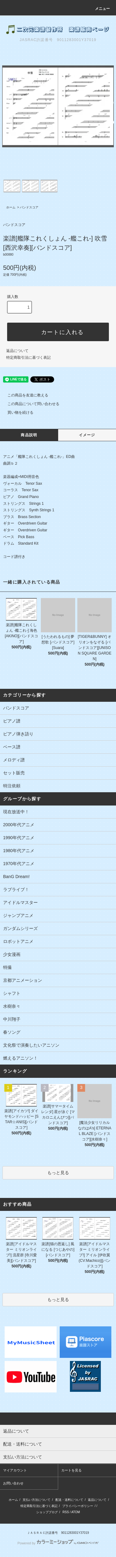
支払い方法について (36, 1499)
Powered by (57, 1543)
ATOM (75, 1512)
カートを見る (71, 1470)
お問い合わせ (13, 1483)
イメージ (87, 435)
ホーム (10, 207)
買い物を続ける (16, 412)
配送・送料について (69, 1499)
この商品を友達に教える (24, 395)
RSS (65, 1512)
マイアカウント (15, 1470)
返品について (17, 351)
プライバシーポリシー (77, 1506)
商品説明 (29, 435)
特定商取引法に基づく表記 (28, 357)
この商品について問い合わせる (29, 404)
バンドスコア (29, 207)
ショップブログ (47, 1512)
